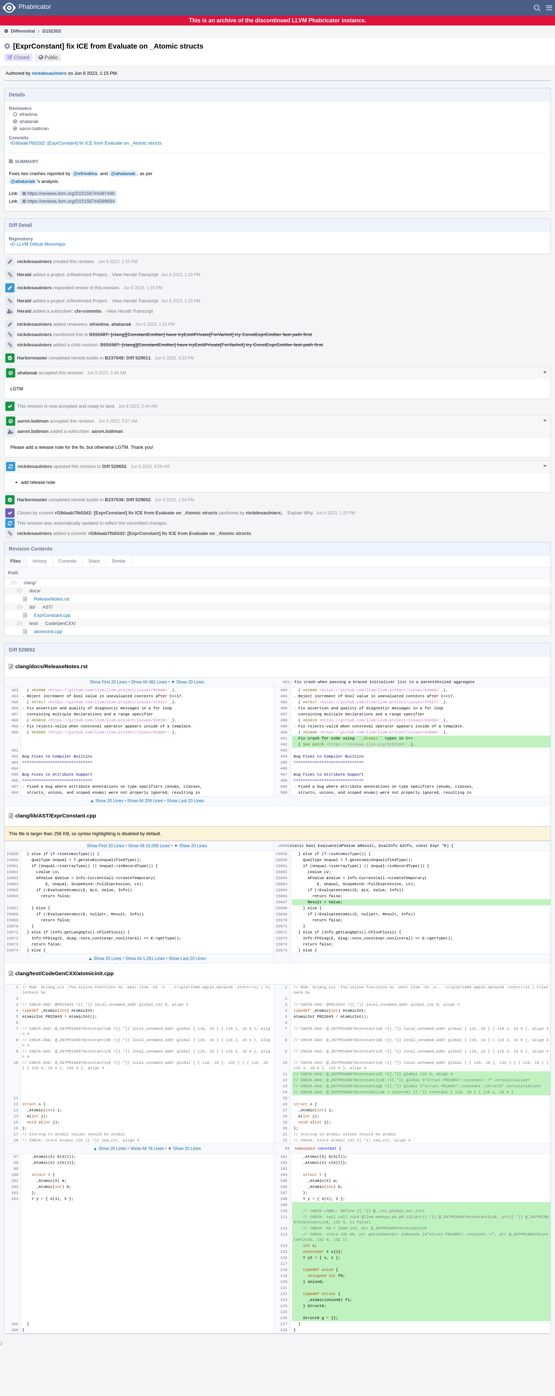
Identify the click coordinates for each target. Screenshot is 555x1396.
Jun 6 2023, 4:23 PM (174, 358)
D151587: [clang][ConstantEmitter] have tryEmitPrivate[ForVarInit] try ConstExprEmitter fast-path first (200, 334)
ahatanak (29, 121)
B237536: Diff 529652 (128, 499)
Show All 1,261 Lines (145, 958)
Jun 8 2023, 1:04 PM (174, 499)
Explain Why (300, 512)
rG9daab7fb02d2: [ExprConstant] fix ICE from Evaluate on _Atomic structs (86, 143)
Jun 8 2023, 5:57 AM (117, 421)
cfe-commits (88, 311)
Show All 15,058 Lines (149, 845)
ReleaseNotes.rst (51, 599)
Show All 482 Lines (149, 682)
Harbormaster (32, 358)
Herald (24, 274)
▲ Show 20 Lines (106, 800)
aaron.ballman (34, 128)
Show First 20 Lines (108, 682)
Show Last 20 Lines (185, 800)
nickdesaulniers (49, 73)
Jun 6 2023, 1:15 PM (118, 261)
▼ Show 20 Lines (187, 682)
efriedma (28, 114)
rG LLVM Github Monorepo (37, 244)
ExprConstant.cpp (52, 615)
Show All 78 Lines (147, 1148)
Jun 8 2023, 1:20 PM (335, 512)
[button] (549, 8)
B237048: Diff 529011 (128, 358)
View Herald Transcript (135, 274)
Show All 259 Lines (145, 800)
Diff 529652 (114, 466)
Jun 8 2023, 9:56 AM (149, 466)
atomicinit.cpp (48, 631)
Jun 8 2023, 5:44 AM (106, 372)
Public (51, 57)
